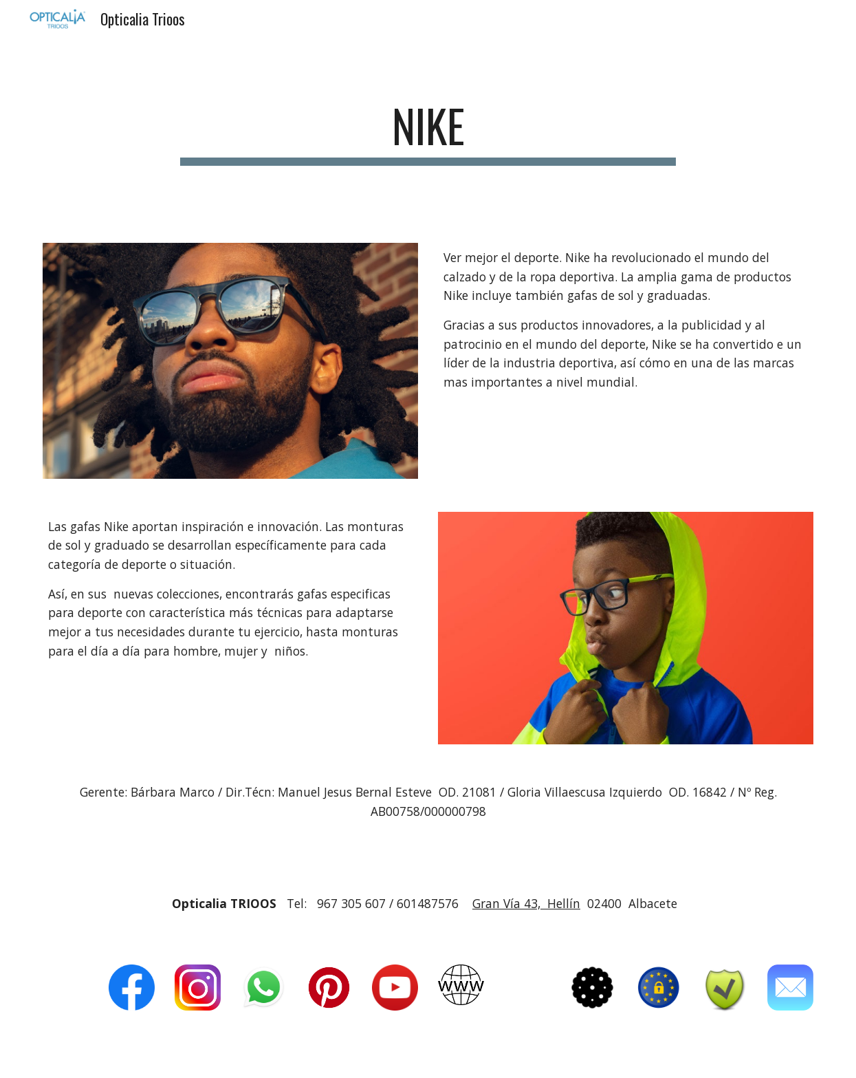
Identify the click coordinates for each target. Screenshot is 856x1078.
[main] (428, 132)
